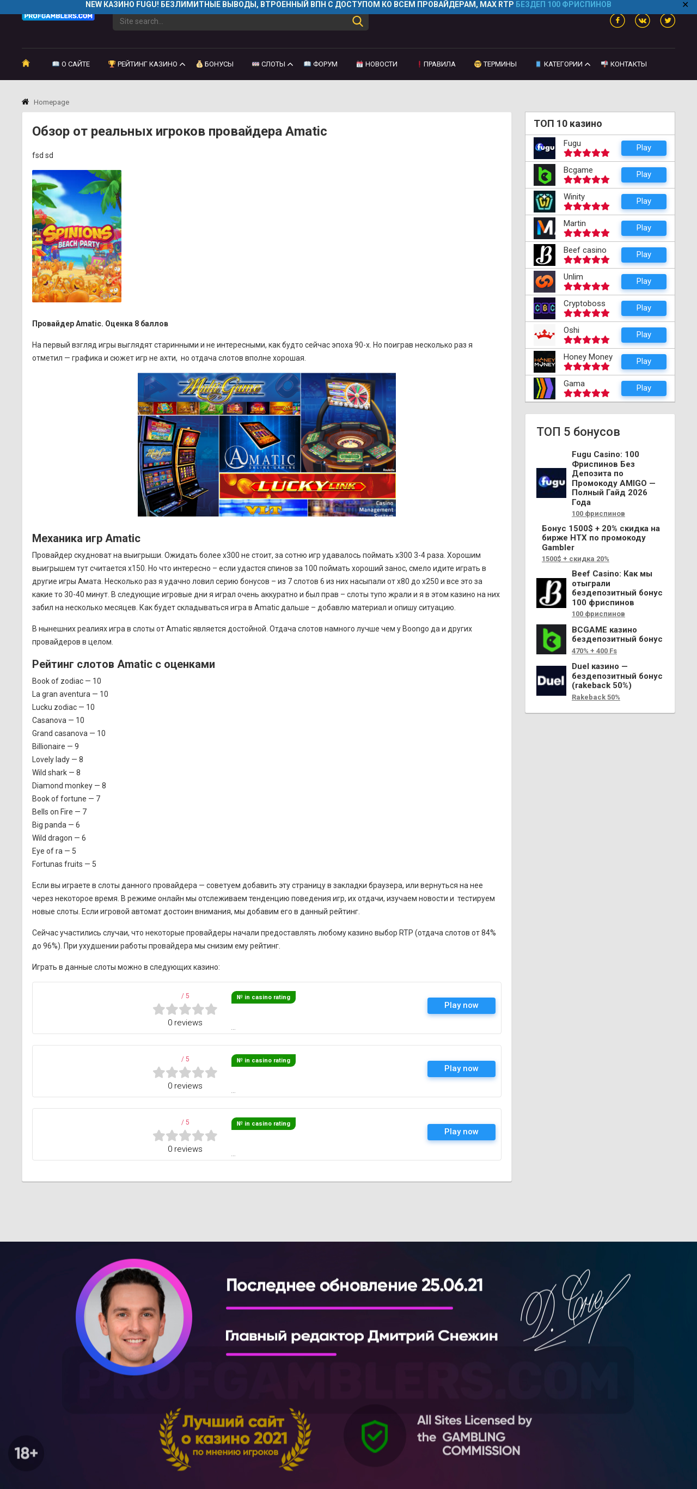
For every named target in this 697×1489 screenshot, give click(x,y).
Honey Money (588, 357)
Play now (461, 995)
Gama (574, 383)
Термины (495, 62)
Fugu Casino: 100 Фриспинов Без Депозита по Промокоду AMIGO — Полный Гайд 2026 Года (614, 478)
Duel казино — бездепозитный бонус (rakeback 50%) (617, 676)
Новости (377, 62)
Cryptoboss (585, 303)
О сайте (71, 62)
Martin (575, 223)
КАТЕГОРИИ (559, 62)
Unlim (573, 277)
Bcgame (578, 170)
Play (644, 148)
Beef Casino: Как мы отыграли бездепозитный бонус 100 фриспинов (617, 588)
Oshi (571, 330)
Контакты (624, 62)
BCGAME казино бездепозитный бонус (617, 635)
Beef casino (585, 250)
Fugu (572, 143)
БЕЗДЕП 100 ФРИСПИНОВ (564, 4)
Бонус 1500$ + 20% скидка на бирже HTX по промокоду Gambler (601, 538)
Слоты (268, 62)
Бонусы (215, 62)
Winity (574, 197)
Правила (436, 62)
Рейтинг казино (143, 62)
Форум (321, 62)
